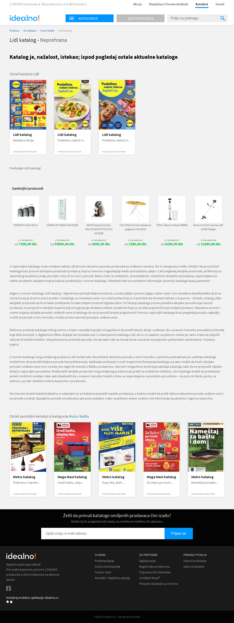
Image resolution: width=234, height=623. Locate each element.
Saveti (219, 4)
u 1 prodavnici (25, 240)
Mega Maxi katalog (72, 477)
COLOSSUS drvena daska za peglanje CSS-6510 (135, 227)
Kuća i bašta (47, 30)
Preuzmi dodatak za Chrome (158, 584)
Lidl (36, 73)
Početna (14, 30)
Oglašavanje (147, 561)
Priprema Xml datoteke (155, 572)
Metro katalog (24, 477)
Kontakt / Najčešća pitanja (112, 578)
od (26, 244)
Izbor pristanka (193, 567)
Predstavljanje (104, 561)
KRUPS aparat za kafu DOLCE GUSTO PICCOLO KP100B (98, 229)
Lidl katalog (22, 134)
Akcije (137, 4)
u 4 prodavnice (208, 240)
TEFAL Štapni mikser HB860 (172, 225)
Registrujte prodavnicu (154, 567)
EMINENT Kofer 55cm (26, 225)
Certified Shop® (149, 578)
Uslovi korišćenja (194, 561)
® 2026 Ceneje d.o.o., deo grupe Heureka (117, 616)
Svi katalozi (29, 30)
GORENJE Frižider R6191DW (62, 225)
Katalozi (202, 4)
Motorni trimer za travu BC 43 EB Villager (208, 227)
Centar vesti (103, 572)
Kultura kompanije (107, 567)
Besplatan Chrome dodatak (168, 4)
